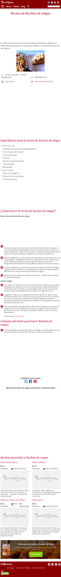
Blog (23, 6)
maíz (21, 149)
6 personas (10, 81)
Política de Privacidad (23, 568)
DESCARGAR (36, 554)
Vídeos (16, 6)
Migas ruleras (37, 500)
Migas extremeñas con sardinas (13, 500)
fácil (45, 77)
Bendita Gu (19, 316)
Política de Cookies (39, 568)
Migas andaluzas (38, 462)
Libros (8, 6)
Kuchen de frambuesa (9, 462)
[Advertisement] (30, 27)
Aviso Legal (10, 568)
